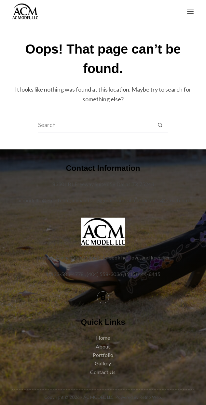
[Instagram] (103, 297)
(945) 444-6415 (142, 274)
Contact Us (103, 372)
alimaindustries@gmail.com (158, 200)
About (103, 346)
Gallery (103, 363)
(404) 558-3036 (104, 274)
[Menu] (190, 11)
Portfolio (103, 355)
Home (103, 338)
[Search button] (160, 125)
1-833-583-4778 (65, 274)
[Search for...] (95, 125)
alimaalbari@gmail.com (98, 200)
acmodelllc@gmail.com (44, 200)
